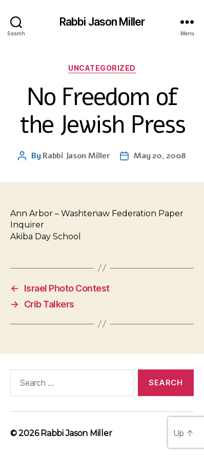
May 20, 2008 (160, 155)
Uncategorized (102, 68)
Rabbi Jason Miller (102, 21)
